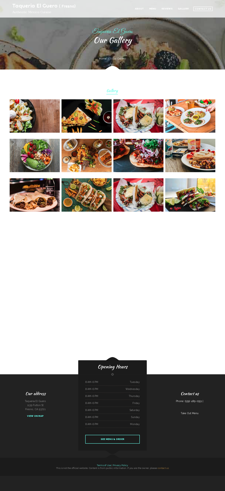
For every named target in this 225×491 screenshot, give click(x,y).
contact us (163, 468)
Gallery (112, 91)
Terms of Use (104, 465)
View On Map (35, 416)
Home (102, 58)
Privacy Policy (120, 465)
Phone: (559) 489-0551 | (189, 401)
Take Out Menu (189, 413)
